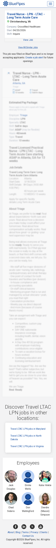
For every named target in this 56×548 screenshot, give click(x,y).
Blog (18, 532)
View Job (28, 39)
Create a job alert (34, 57)
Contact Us (28, 535)
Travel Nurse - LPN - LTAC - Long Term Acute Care (26, 15)
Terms (25, 532)
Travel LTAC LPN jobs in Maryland (27, 428)
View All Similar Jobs (28, 47)
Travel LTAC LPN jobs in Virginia (27, 446)
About (11, 532)
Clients (43, 532)
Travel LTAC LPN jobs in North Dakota (26, 437)
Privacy (34, 532)
